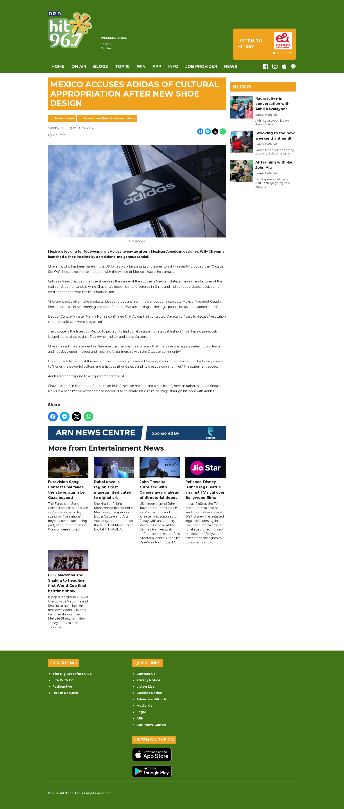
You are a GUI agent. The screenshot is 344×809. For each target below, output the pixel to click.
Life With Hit (63, 680)
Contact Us (145, 674)
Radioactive (62, 687)
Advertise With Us (151, 699)
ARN (139, 718)
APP (156, 66)
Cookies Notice (149, 693)
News (230, 66)
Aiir (77, 793)
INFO (173, 66)
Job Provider (201, 66)
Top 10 (122, 66)
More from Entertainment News (109, 118)
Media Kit (144, 706)
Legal (141, 712)
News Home (64, 118)
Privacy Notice (148, 680)
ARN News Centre (151, 725)
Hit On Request (65, 693)
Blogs (100, 66)
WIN (141, 66)
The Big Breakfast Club (72, 674)
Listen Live (145, 687)
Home (58, 66)
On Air (79, 66)
